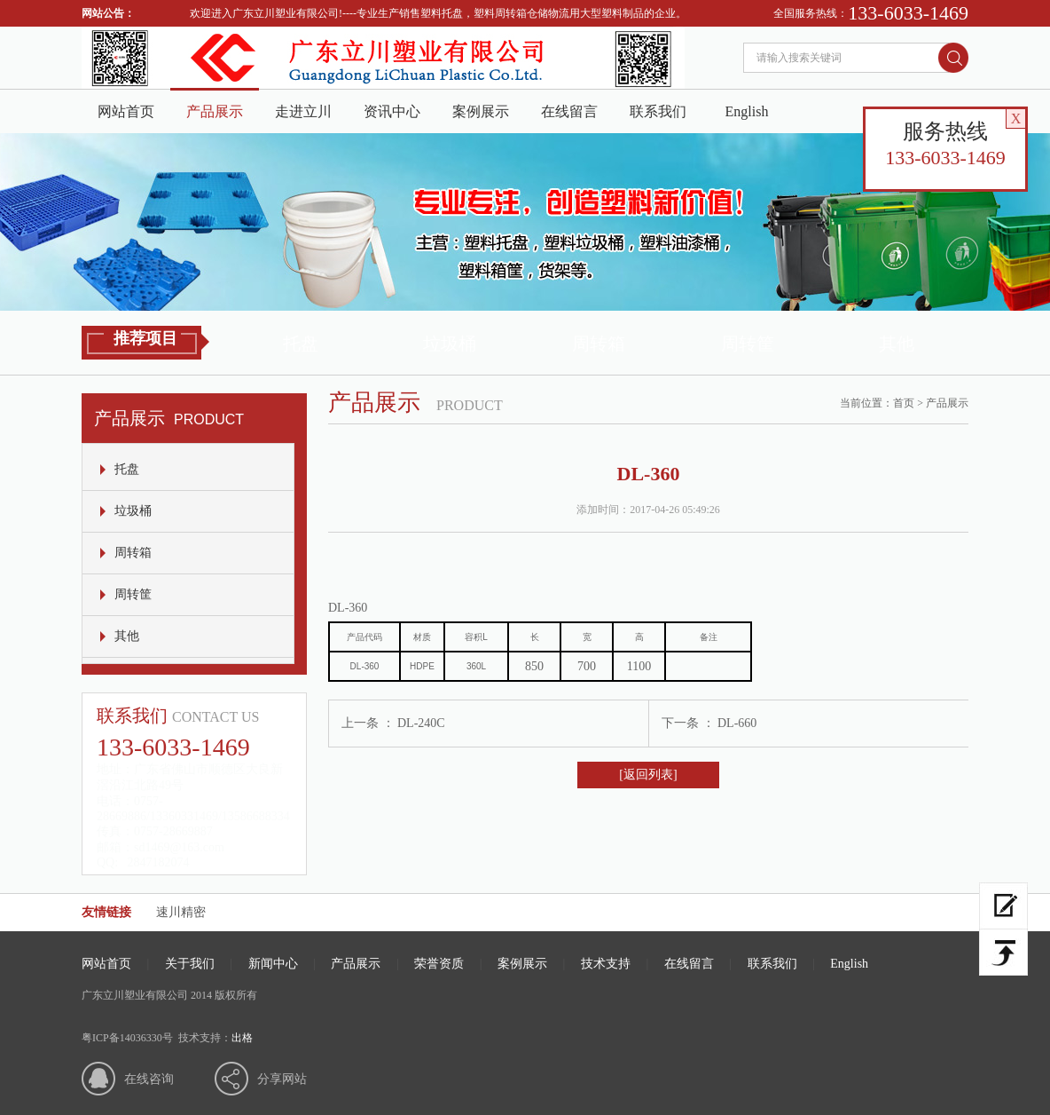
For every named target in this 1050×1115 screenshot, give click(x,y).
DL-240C (421, 723)
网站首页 (126, 111)
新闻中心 (273, 963)
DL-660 (736, 723)
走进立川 (303, 111)
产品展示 (214, 111)
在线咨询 (149, 1079)
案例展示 (480, 111)
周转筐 (747, 343)
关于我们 (190, 963)
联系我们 (658, 111)
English (747, 111)
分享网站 (282, 1079)
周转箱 (598, 343)
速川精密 (181, 912)
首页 (903, 403)
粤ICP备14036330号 (127, 1038)
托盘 (300, 343)
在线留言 (569, 111)
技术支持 (606, 963)
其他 (896, 343)
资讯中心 (392, 111)
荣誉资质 (439, 963)
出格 (242, 1038)
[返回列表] (648, 774)
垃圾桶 (449, 343)
